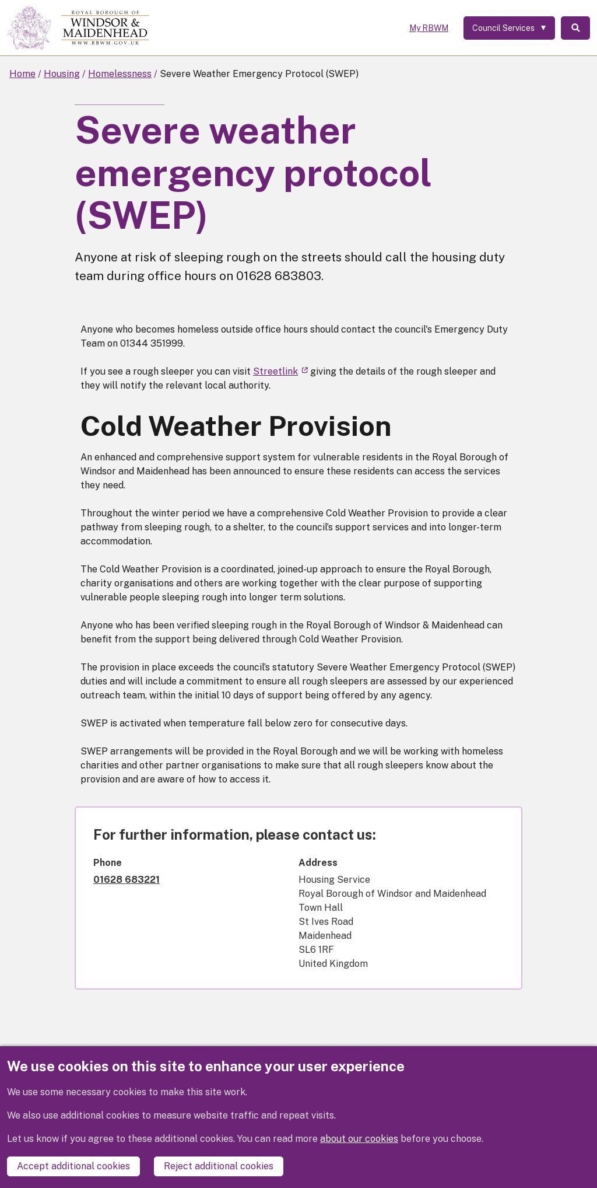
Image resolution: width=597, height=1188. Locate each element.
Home (22, 73)
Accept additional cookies (73, 1166)
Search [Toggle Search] (575, 28)
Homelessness (120, 73)
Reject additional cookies (218, 1166)
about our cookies (359, 1138)
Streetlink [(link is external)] (280, 371)
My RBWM (428, 28)
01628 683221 (126, 879)
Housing (62, 73)
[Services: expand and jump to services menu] (509, 28)
